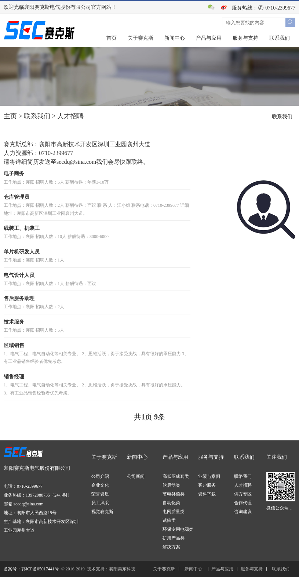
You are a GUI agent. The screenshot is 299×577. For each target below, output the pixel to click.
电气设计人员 (19, 275)
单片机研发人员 (22, 252)
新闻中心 (174, 38)
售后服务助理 (19, 298)
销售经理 (14, 376)
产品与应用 (209, 38)
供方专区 (243, 494)
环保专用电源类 (178, 529)
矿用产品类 (174, 538)
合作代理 (243, 502)
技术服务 (14, 322)
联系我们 (279, 38)
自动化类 (171, 502)
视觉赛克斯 (102, 511)
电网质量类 (174, 511)
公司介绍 (100, 476)
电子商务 (14, 173)
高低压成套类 (176, 476)
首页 (111, 38)
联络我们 (243, 476)
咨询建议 (243, 511)
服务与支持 (245, 38)
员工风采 (100, 502)
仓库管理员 (16, 197)
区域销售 (14, 345)
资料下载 (207, 494)
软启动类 (171, 485)
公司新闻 (136, 476)
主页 (10, 116)
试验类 (169, 520)
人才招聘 (70, 116)
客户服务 (207, 485)
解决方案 (171, 546)
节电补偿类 (174, 494)
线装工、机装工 (22, 228)
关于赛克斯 (140, 38)
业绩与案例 (209, 476)
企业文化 (100, 485)
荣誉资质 (100, 494)
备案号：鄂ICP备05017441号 (31, 568)
